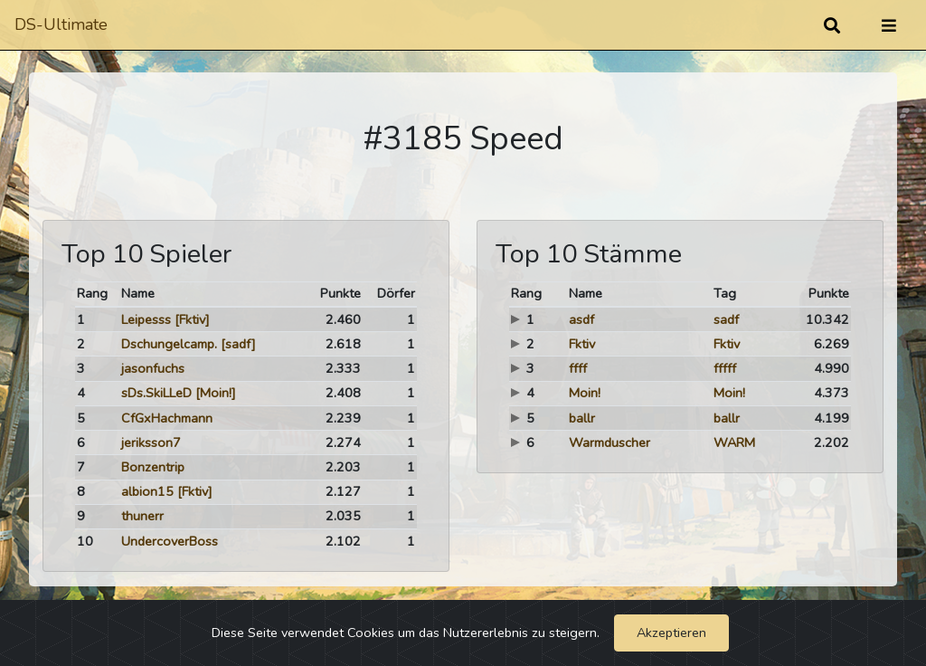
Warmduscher (609, 442)
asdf (581, 319)
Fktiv (582, 344)
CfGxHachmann (167, 418)
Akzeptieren (671, 632)
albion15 (147, 491)
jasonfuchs (152, 368)
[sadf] (238, 344)
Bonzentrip (152, 467)
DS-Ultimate (61, 24)
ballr (582, 418)
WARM (734, 442)
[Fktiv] (192, 319)
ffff (578, 368)
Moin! (584, 393)
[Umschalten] (889, 25)
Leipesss (146, 319)
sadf (726, 319)
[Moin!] (215, 393)
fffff (724, 368)
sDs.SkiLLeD (156, 393)
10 (85, 541)
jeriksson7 (151, 442)
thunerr (142, 516)
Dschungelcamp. (169, 344)
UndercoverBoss (169, 541)
